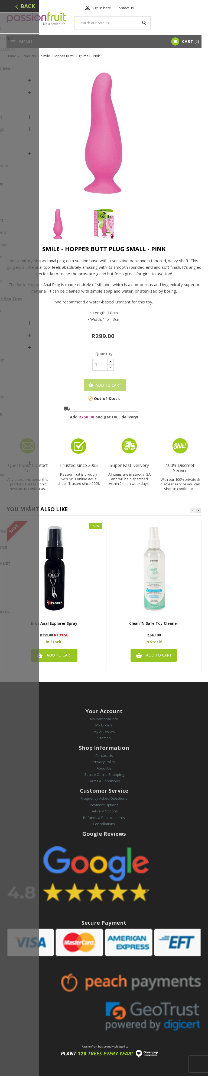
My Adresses (104, 731)
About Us (104, 768)
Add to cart (104, 385)
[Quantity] (100, 365)
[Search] (112, 23)
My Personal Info (104, 718)
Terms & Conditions (104, 781)
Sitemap (104, 737)
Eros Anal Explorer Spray (54, 623)
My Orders (104, 725)
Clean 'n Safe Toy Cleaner (153, 623)
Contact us (125, 7)
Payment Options (104, 804)
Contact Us (104, 755)
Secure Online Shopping (104, 774)
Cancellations (104, 823)
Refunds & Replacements (104, 817)
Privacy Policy (104, 761)
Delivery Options (104, 811)
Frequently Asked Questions (104, 798)
